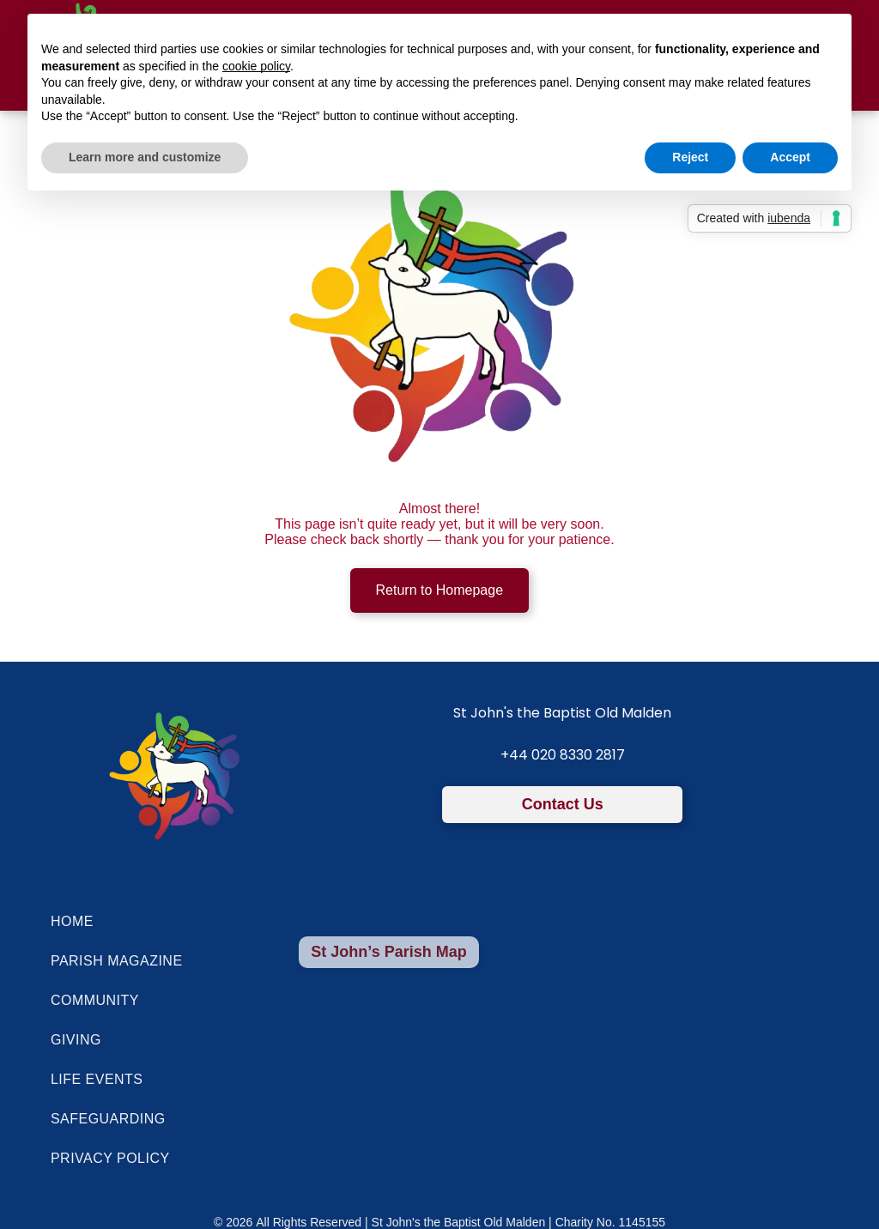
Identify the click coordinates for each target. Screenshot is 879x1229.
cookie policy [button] (256, 66)
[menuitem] (406, 921)
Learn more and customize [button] (145, 157)
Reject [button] (690, 157)
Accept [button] (790, 157)
